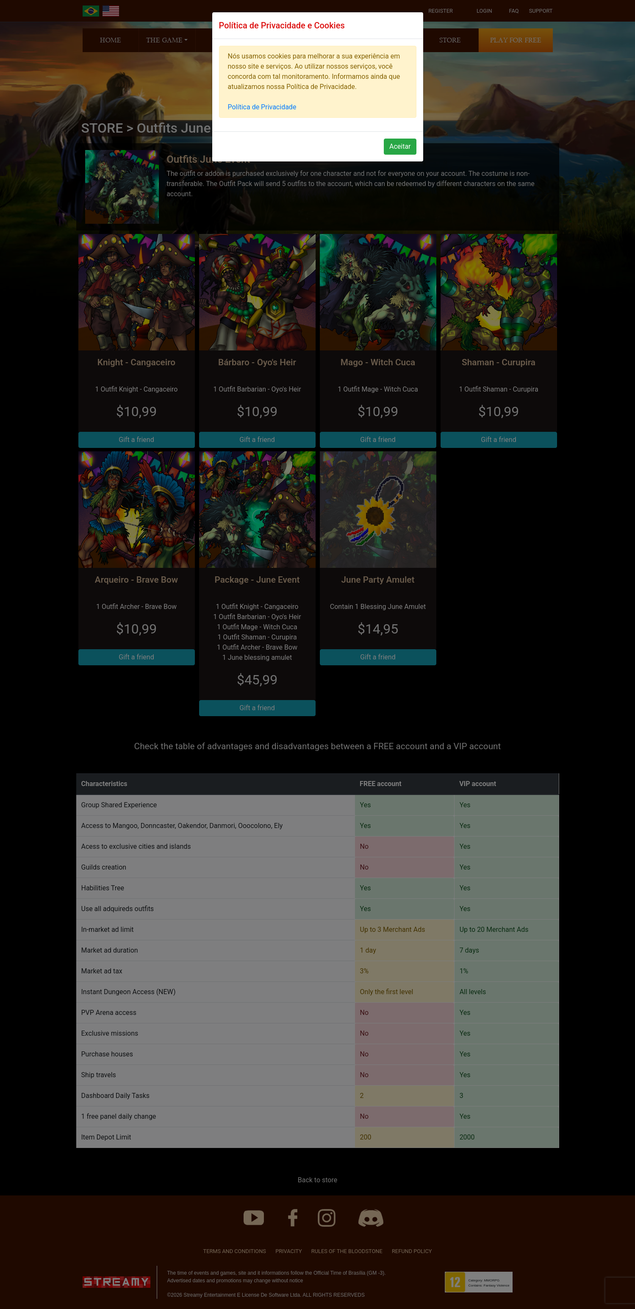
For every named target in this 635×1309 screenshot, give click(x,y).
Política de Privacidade (262, 107)
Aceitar (400, 146)
